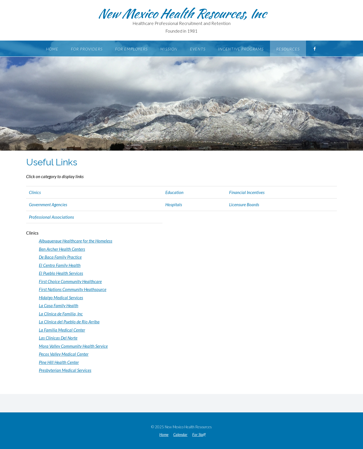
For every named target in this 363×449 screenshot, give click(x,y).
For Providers (87, 49)
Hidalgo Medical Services (61, 297)
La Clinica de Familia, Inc (61, 313)
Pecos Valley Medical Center (63, 354)
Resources (288, 49)
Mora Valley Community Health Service (73, 346)
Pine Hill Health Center (59, 362)
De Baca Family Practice (60, 257)
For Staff (199, 435)
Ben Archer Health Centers (62, 249)
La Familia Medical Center (62, 329)
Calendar (180, 435)
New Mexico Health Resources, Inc (181, 13)
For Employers (131, 49)
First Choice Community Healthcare (70, 281)
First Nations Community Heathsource (72, 289)
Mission (169, 49)
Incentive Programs (241, 49)
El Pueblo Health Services (61, 273)
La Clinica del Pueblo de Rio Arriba (69, 321)
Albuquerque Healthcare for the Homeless (75, 240)
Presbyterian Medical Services (65, 370)
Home (52, 49)
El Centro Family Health (60, 265)
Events (198, 49)
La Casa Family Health (58, 305)
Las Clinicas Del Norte (58, 337)
